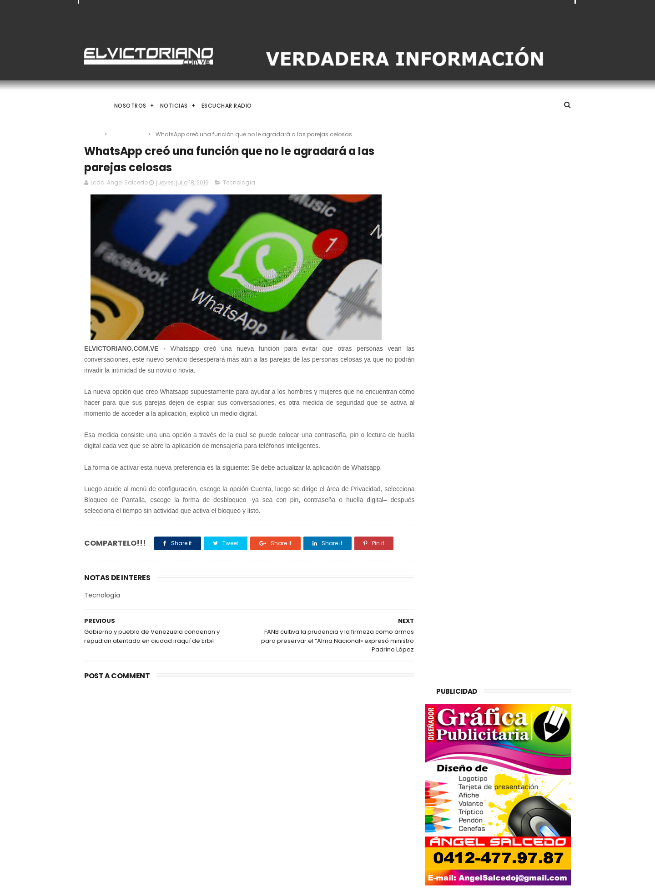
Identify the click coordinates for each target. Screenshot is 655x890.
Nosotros (130, 105)
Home (92, 105)
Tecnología (128, 134)
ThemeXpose (135, 878)
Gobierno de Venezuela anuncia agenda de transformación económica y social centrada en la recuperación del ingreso (350, 834)
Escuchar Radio (227, 105)
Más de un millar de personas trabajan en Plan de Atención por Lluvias (346, 788)
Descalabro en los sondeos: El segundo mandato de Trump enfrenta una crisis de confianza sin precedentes (160, 745)
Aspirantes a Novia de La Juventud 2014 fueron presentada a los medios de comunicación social (344, 745)
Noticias (174, 105)
